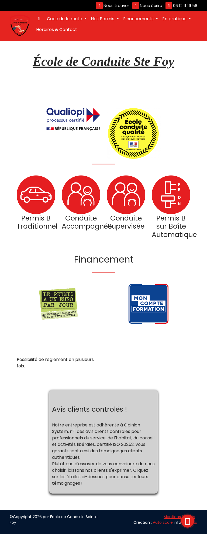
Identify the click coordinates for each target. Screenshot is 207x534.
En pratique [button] (175, 19)
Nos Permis (103, 19)
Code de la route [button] (65, 19)
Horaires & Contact (56, 29)
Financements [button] (139, 19)
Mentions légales (179, 516)
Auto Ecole (163, 522)
